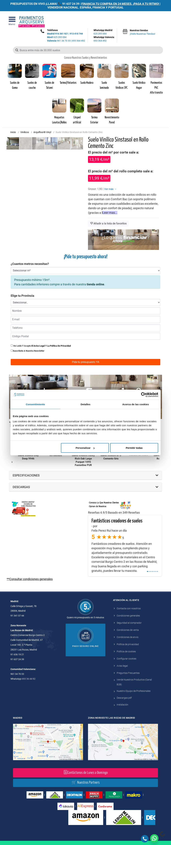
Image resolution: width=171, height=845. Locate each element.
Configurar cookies (126, 658)
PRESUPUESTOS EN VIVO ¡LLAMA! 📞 (36, 4)
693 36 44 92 (28, 678)
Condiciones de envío (127, 637)
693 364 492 (78, 40)
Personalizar (85, 447)
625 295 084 (56, 37)
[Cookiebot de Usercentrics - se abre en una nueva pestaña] (143, 394)
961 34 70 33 (58, 40)
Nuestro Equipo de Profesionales (133, 691)
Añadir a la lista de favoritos (108, 223)
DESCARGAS (21, 487)
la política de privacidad (59, 346)
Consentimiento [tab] (35, 404)
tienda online (95, 284)
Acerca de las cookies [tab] (135, 404)
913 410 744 (76, 33)
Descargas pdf (124, 697)
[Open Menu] (12, 22)
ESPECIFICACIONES (26, 475)
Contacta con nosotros (129, 608)
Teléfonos (52, 30)
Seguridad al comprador (129, 622)
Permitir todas (134, 447)
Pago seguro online (85, 646)
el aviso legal (38, 346)
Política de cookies (126, 651)
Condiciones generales (128, 615)
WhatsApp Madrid (104, 32)
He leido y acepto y (41, 345)
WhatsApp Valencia (104, 39)
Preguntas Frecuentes (128, 673)
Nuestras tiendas (142, 32)
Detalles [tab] (85, 404)
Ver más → (110, 189)
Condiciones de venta (128, 630)
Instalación (122, 704)
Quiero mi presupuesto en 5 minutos (85, 617)
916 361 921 (61, 33)
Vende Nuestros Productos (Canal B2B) (134, 682)
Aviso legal (122, 665)
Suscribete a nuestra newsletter (28, 351)
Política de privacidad (128, 644)
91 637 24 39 (71, 4)
